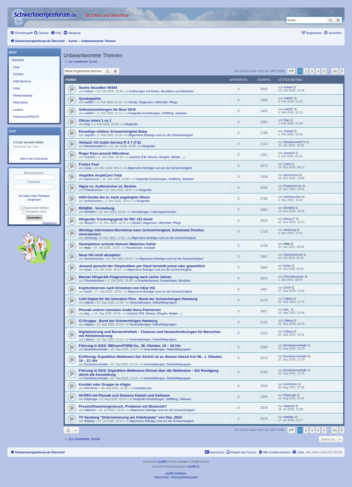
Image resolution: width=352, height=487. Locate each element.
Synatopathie (90, 99)
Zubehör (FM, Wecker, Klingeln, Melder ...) (157, 157)
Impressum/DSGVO (26, 116)
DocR (88, 291)
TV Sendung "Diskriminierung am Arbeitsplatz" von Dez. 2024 (130, 417)
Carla (87, 168)
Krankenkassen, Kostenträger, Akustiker (164, 280)
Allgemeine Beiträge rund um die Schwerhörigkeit (160, 135)
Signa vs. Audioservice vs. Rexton (107, 186)
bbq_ (87, 313)
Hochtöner (91, 388)
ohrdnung (90, 237)
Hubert (88, 91)
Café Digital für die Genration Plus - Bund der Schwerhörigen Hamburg (138, 299)
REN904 (90, 211)
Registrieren (49, 223)
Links (16, 88)
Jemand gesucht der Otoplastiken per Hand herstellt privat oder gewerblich (142, 266)
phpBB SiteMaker (176, 473)
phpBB (162, 461)
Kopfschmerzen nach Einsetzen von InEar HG (117, 288)
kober (88, 269)
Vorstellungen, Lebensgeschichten (154, 211)
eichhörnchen (93, 200)
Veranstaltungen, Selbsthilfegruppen (153, 302)
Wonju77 (90, 222)
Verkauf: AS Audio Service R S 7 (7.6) (110, 142)
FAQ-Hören (20, 102)
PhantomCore (93, 189)
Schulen (18, 74)
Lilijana (88, 302)
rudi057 (89, 102)
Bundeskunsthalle (96, 349)
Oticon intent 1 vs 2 (95, 120)
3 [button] (312, 71)
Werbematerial (22, 95)
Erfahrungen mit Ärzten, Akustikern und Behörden (161, 91)
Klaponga (90, 399)
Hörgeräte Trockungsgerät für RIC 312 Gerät (115, 219)
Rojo (87, 124)
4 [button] (318, 71)
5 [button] (324, 71)
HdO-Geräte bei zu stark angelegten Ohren (114, 197)
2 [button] (306, 71)
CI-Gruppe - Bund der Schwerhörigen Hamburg (118, 321)
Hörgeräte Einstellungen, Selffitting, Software (157, 113)
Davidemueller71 (95, 146)
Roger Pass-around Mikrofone (104, 153)
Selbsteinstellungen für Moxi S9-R (107, 110)
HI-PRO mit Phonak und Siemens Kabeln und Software (124, 395)
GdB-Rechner (22, 81)
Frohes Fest (89, 164)
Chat (16, 67)
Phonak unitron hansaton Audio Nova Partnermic (120, 310)
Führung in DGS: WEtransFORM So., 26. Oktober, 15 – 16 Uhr (130, 346)
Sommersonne (94, 258)
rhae (87, 247)
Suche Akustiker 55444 (98, 88)
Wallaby (89, 421)
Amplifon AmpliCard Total (100, 175)
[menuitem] (41, 33)
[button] (291, 71)
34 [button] (335, 71)
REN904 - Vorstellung (96, 208)
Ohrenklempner (94, 280)
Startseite (17, 60)
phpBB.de (194, 466)
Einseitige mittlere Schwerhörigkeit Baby (113, 131)
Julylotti (89, 135)
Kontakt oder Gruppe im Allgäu (105, 384)
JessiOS (89, 157)
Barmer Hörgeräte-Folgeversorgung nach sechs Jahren (125, 277)
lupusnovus (91, 179)
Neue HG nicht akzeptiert (99, 255)
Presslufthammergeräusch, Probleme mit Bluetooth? (123, 406)
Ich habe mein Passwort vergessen (34, 197)
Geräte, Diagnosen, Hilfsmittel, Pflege (152, 102)
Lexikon (18, 109)
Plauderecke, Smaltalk (140, 247)
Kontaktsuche (143, 388)
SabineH (90, 410)
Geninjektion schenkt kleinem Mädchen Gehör (117, 244)
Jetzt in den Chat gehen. (34, 158)
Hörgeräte (131, 124)
